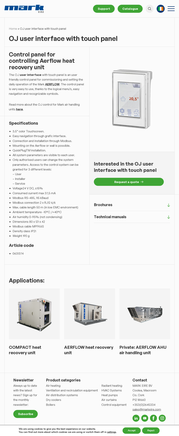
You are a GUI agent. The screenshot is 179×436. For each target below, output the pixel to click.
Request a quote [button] (128, 182)
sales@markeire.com (147, 409)
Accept (131, 430)
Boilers (50, 404)
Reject (150, 430)
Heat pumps (109, 395)
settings (111, 432)
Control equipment (114, 404)
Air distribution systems (62, 395)
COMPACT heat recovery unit (25, 350)
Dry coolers (53, 400)
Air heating (53, 385)
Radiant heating (111, 385)
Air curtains (109, 400)
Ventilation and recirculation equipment (72, 390)
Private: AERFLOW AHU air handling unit (143, 350)
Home (13, 28)
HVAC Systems (111, 390)
